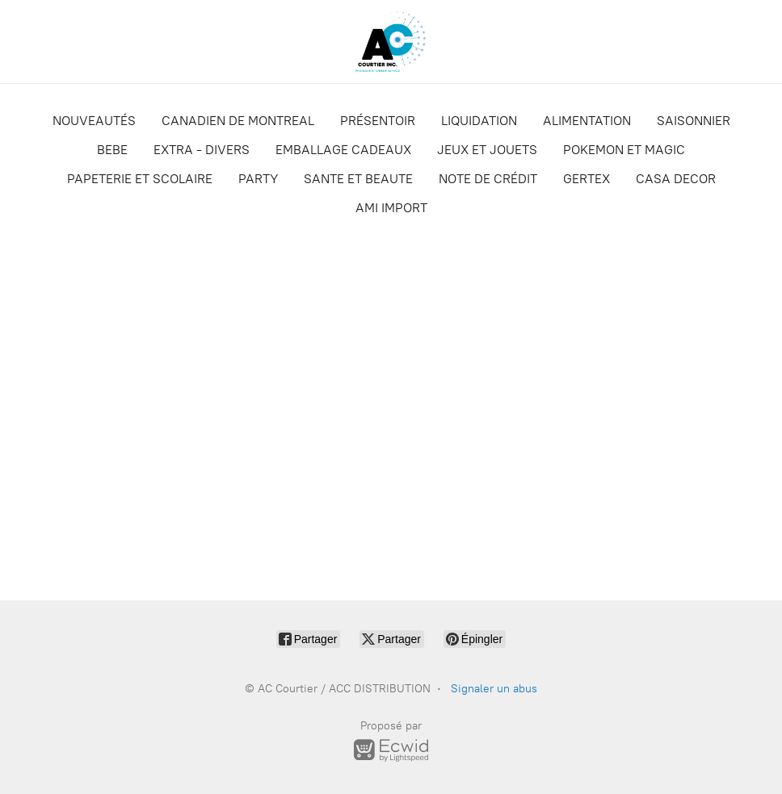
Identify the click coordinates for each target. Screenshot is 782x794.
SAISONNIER (693, 120)
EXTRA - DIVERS (201, 149)
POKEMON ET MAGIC (624, 149)
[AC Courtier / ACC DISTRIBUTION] (391, 41)
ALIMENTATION (587, 120)
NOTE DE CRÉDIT (488, 178)
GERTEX (586, 178)
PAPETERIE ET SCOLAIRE (139, 178)
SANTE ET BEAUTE (358, 178)
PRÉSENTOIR (377, 120)
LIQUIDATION (479, 120)
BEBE (112, 149)
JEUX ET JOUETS (487, 149)
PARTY (258, 178)
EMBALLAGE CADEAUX (343, 149)
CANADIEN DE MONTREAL (238, 120)
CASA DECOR (676, 178)
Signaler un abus (494, 689)
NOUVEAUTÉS (94, 120)
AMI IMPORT (391, 207)
